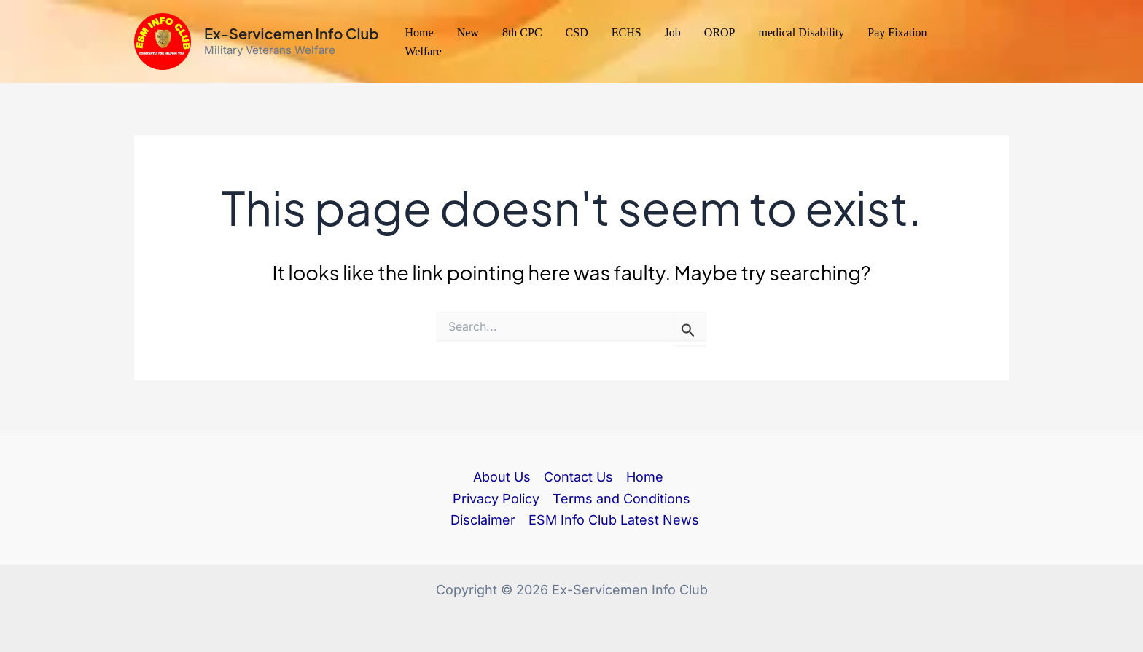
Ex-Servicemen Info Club (291, 33)
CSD (577, 32)
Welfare (423, 51)
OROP (720, 32)
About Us (502, 476)
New (468, 32)
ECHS (626, 32)
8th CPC (522, 32)
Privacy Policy (496, 498)
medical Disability (802, 32)
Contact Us (578, 476)
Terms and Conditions (621, 498)
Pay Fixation (897, 32)
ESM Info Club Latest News (613, 519)
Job (673, 32)
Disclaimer (482, 519)
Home (419, 32)
